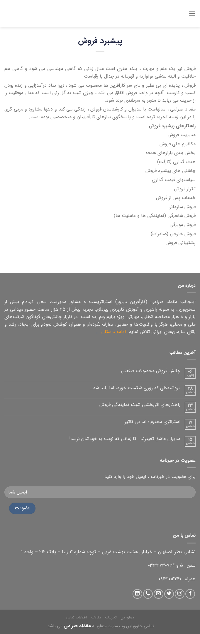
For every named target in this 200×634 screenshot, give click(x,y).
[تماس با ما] (148, 594)
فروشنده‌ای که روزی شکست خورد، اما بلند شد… (135, 388)
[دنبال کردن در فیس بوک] (190, 594)
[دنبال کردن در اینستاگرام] (179, 594)
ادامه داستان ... (111, 331)
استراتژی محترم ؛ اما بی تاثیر (152, 421)
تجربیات (111, 617)
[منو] (192, 13)
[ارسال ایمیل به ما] (158, 594)
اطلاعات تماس (76, 617)
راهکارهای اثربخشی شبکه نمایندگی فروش (139, 404)
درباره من (127, 617)
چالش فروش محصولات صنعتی (150, 371)
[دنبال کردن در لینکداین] (137, 594)
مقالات (96, 617)
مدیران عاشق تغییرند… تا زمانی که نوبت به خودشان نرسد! (124, 438)
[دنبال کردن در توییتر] (169, 594)
